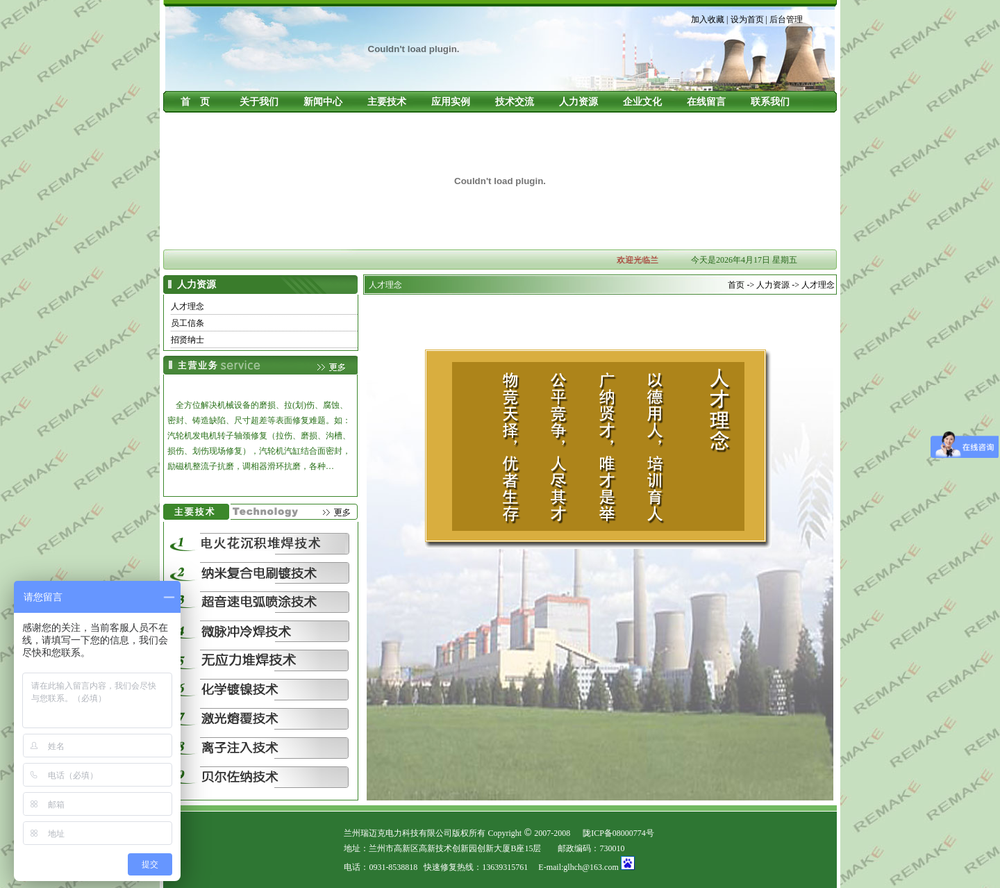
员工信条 (187, 323)
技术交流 (514, 102)
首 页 (195, 102)
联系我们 (770, 102)
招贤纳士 (187, 340)
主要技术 (386, 102)
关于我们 (259, 102)
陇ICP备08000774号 (618, 833)
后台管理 (786, 19)
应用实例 (450, 102)
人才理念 (187, 306)
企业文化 (642, 102)
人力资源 (578, 102)
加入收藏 (707, 19)
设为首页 (747, 19)
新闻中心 (322, 102)
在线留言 (706, 102)
